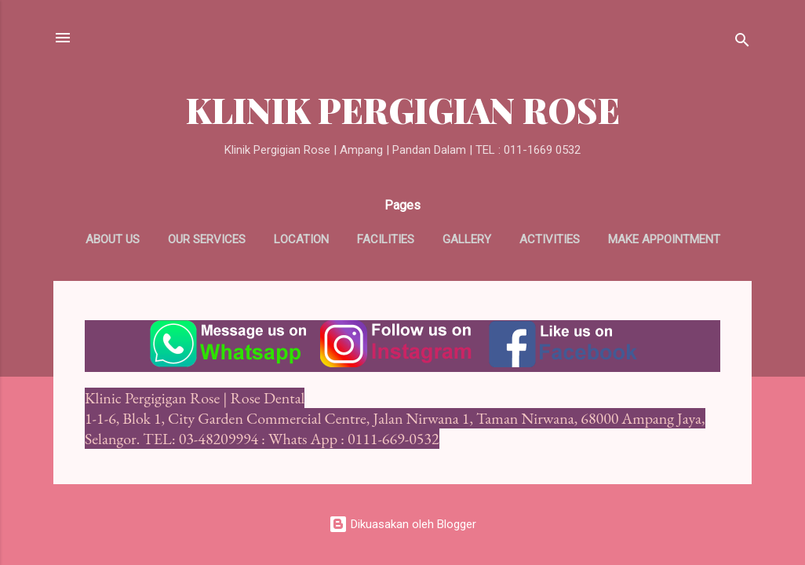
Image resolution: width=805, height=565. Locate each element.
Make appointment (664, 239)
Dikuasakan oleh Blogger (402, 524)
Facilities (385, 239)
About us (113, 239)
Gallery (467, 239)
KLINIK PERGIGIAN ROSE (403, 109)
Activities (549, 239)
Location (301, 239)
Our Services (207, 239)
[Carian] (742, 43)
